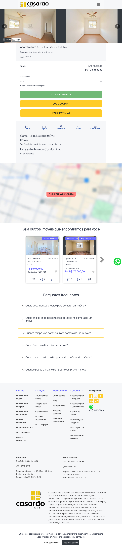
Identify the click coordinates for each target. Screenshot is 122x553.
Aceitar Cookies (71, 542)
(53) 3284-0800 (96, 410)
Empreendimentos (24, 427)
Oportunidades (23, 432)
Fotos (7, 39)
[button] (28, 245)
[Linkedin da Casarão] (91, 401)
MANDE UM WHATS (61, 94)
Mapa (16, 39)
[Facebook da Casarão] (91, 395)
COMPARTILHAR (61, 113)
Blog (55, 400)
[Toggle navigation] (98, 4)
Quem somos (59, 395)
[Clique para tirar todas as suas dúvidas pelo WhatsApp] (117, 261)
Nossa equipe (41, 424)
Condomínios (41, 411)
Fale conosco (59, 405)
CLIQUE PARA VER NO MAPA (61, 194)
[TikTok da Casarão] (96, 401)
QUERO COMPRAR (61, 103)
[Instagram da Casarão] (95, 395)
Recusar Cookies (51, 542)
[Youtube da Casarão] (100, 395)
